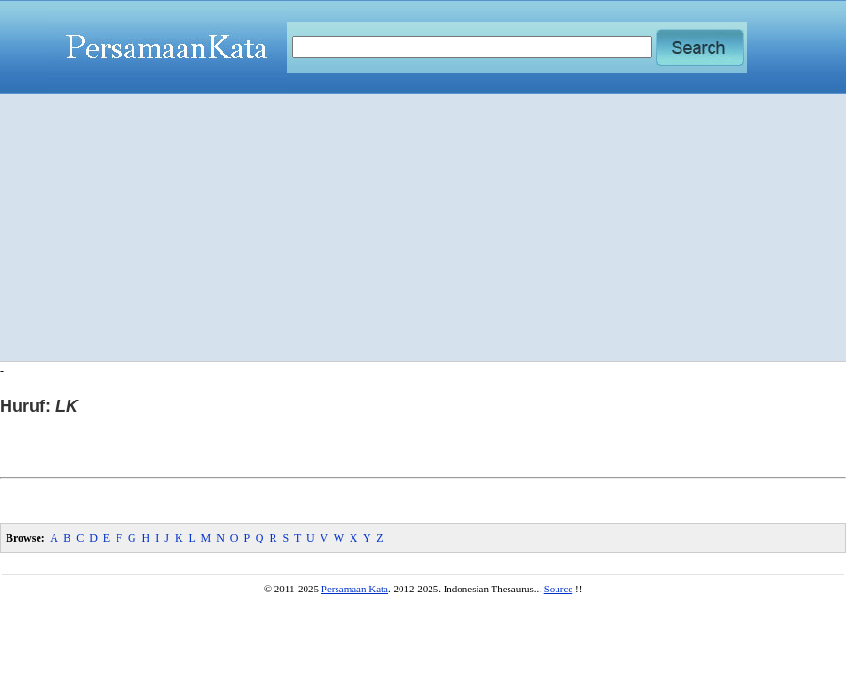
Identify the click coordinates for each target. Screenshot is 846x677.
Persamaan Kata (354, 588)
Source (558, 588)
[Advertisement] (423, 227)
